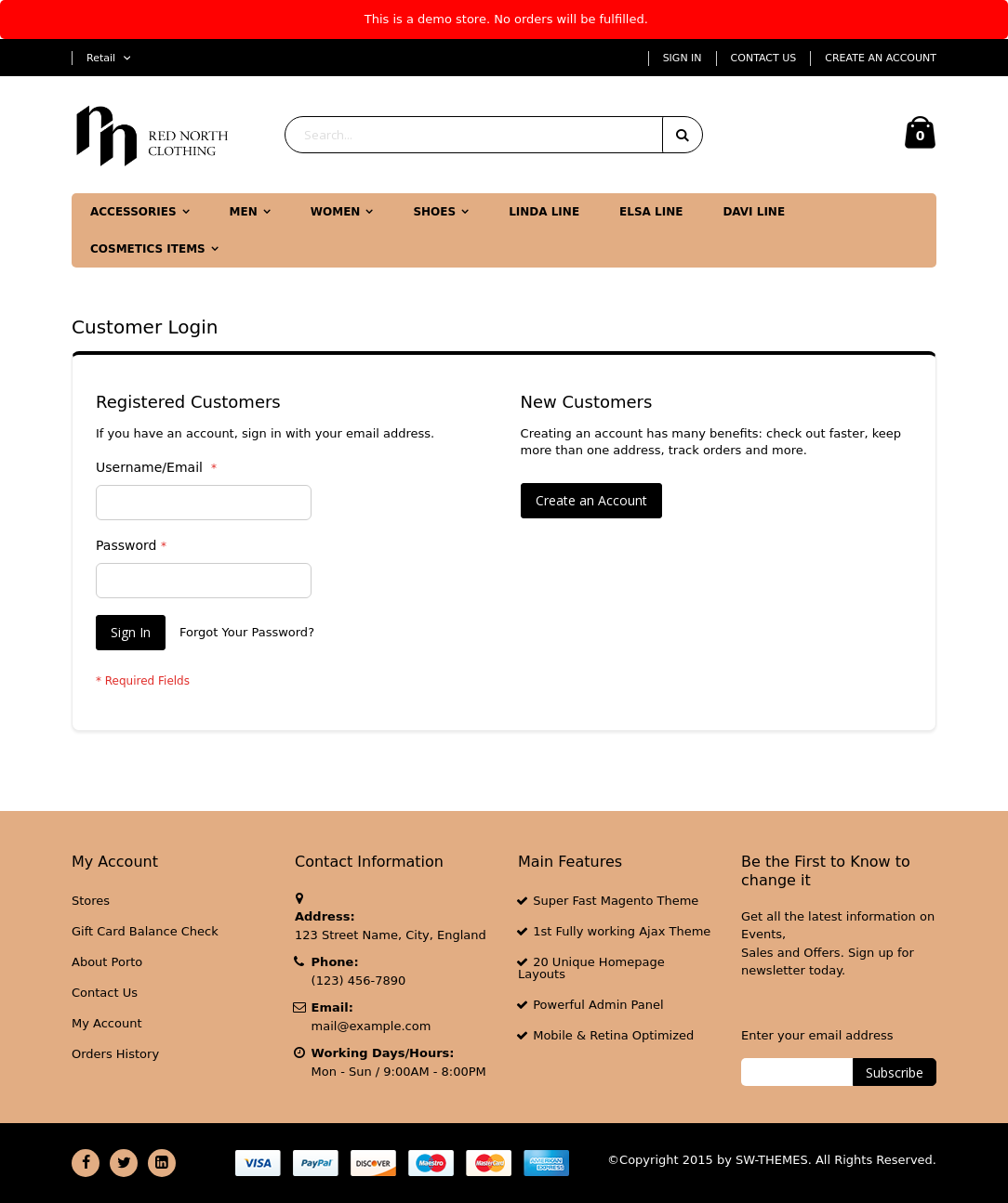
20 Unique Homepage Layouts (591, 968)
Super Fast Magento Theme (615, 901)
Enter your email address (817, 1035)
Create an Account (880, 58)
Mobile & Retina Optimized (613, 1035)
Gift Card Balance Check (145, 931)
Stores (91, 901)
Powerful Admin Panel (598, 1005)
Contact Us (764, 58)
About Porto (107, 962)
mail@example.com (371, 1026)
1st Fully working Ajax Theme (621, 931)
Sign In (682, 58)
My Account (107, 1023)
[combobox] (494, 134)
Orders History (115, 1054)
